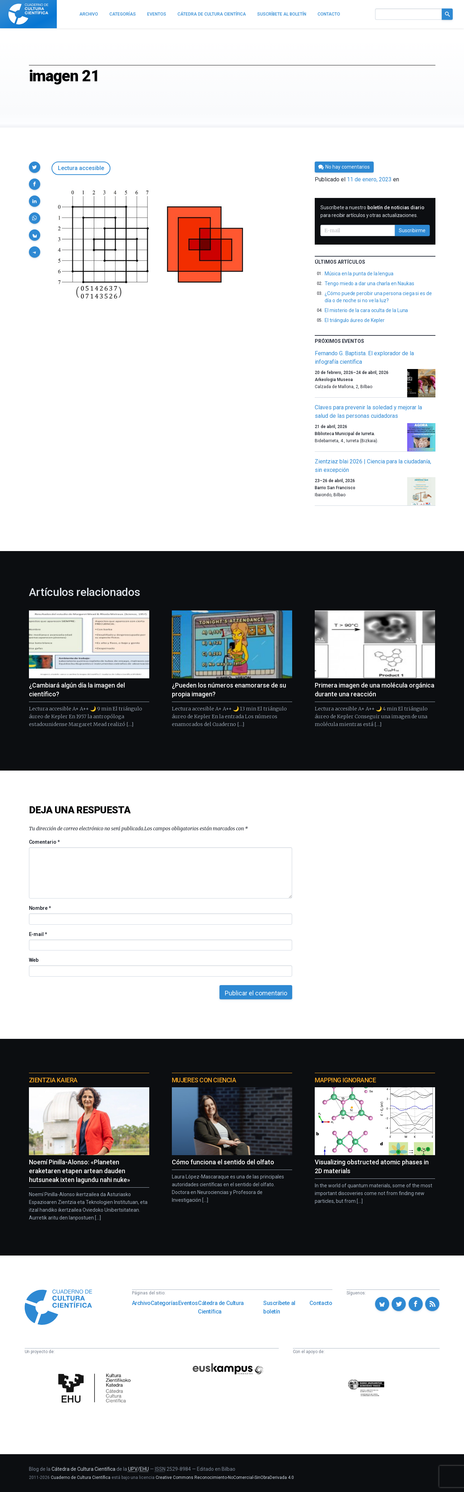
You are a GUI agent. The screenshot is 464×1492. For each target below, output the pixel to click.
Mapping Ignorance (345, 1080)
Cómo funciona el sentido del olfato (223, 1162)
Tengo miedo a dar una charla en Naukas (369, 283)
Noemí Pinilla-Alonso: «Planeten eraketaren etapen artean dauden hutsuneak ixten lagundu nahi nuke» (79, 1170)
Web (34, 960)
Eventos (188, 1303)
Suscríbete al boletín (279, 1307)
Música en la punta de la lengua (359, 273)
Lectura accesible (81, 168)
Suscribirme (412, 230)
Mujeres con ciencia (204, 1080)
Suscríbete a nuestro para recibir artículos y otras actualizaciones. (372, 211)
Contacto (320, 1303)
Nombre (40, 908)
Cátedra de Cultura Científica (221, 1307)
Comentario (44, 842)
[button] (34, 167)
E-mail (38, 934)
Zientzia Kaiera (53, 1080)
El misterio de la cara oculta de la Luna (366, 310)
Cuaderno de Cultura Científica (80, 1477)
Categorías (164, 1303)
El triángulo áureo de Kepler (355, 320)
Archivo (141, 1303)
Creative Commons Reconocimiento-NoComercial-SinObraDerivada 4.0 (225, 1477)
